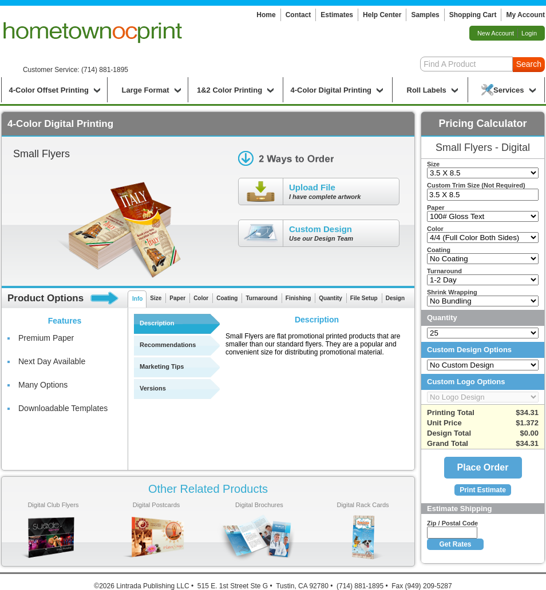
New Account (495, 33)
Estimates (337, 15)
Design (395, 298)
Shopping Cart (473, 15)
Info (137, 299)
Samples (425, 15)
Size (155, 298)
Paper (177, 298)
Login (529, 33)
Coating (227, 298)
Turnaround (261, 298)
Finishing (298, 298)
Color (200, 298)
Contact (298, 15)
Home (265, 15)
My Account (525, 15)
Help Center (382, 15)
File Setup (364, 298)
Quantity (330, 298)
